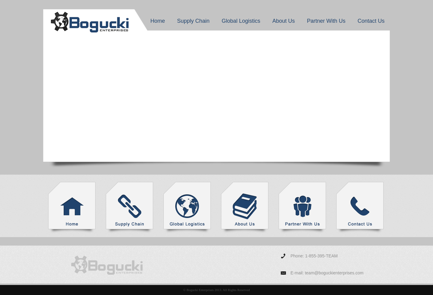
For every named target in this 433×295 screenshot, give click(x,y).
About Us (283, 21)
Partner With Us (326, 21)
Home (157, 21)
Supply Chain (193, 21)
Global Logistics (241, 21)
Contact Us (370, 21)
